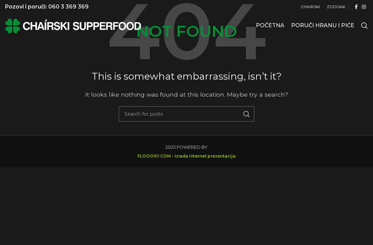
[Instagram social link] (364, 7)
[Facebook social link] (356, 7)
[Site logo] (73, 25)
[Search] (364, 25)
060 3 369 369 (68, 6)
